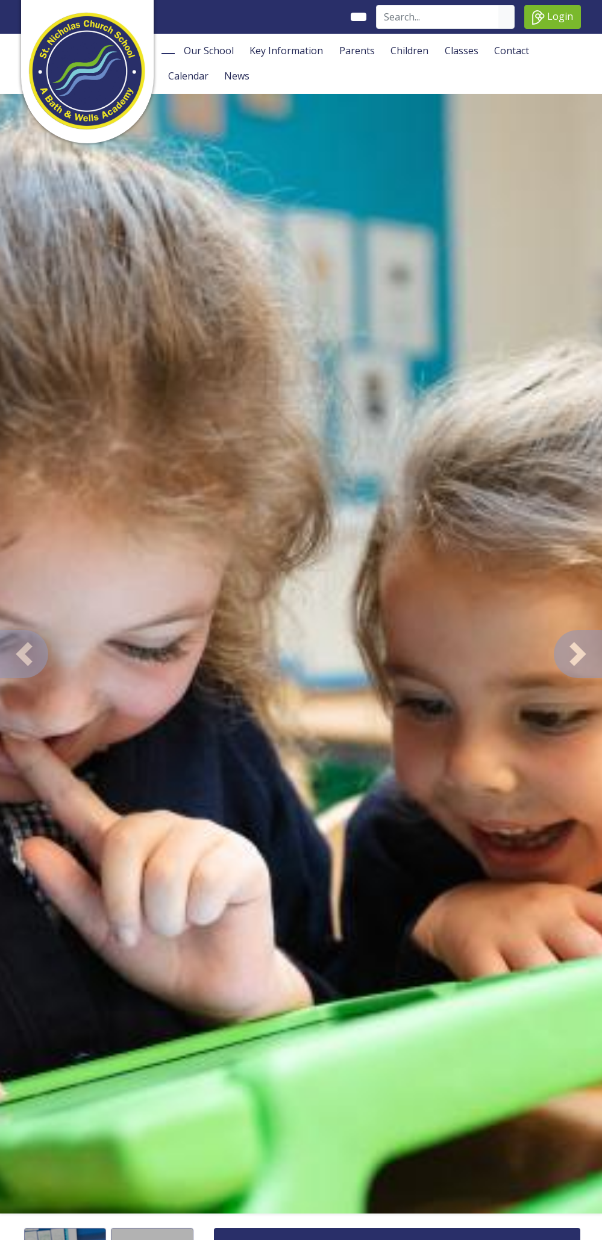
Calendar (188, 76)
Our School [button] (209, 50)
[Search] (438, 16)
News (236, 76)
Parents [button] (357, 50)
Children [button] (409, 50)
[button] (24, 654)
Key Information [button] (286, 50)
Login (552, 17)
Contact (511, 50)
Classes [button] (461, 50)
